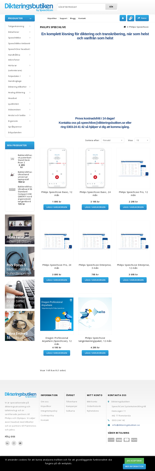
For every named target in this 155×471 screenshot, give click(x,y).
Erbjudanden (15, 132)
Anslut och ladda (16, 115)
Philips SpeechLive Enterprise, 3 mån (95, 266)
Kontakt (82, 18)
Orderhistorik (94, 406)
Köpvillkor (52, 18)
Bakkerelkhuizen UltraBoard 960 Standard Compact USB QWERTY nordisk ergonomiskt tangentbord (27, 194)
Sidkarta (70, 410)
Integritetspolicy (49, 410)
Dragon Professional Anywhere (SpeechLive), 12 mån (57, 341)
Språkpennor (15, 126)
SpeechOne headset (19, 49)
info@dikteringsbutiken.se (126, 425)
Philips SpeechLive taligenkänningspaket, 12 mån (95, 339)
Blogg (73, 18)
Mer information (134, 466)
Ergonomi (13, 121)
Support (63, 18)
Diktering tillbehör (17, 86)
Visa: (130, 140)
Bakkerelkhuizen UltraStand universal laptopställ (27, 176)
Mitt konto (92, 401)
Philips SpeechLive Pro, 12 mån (133, 194)
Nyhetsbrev (93, 410)
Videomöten (14, 109)
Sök (111, 6)
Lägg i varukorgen (57, 207)
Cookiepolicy (47, 415)
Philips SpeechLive (139, 26)
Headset (12, 98)
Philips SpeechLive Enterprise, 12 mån (133, 266)
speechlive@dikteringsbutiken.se (103, 122)
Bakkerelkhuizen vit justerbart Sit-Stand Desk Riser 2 (27, 159)
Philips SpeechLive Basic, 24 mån (95, 194)
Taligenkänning (16, 26)
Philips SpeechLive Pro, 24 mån (56, 266)
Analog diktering (16, 92)
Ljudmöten (13, 103)
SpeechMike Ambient (19, 43)
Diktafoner (13, 32)
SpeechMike (14, 37)
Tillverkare (71, 401)
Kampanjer (71, 406)
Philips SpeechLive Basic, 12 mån (56, 194)
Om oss (45, 401)
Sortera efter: (92, 140)
